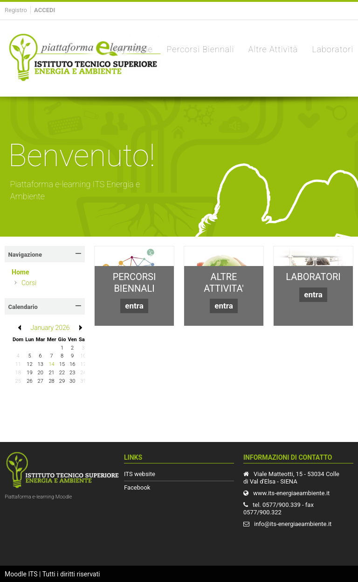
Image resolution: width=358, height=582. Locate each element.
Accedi (44, 10)
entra (134, 305)
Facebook (137, 487)
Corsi (28, 283)
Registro (16, 10)
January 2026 (49, 327)
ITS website (139, 473)
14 (51, 364)
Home (20, 272)
